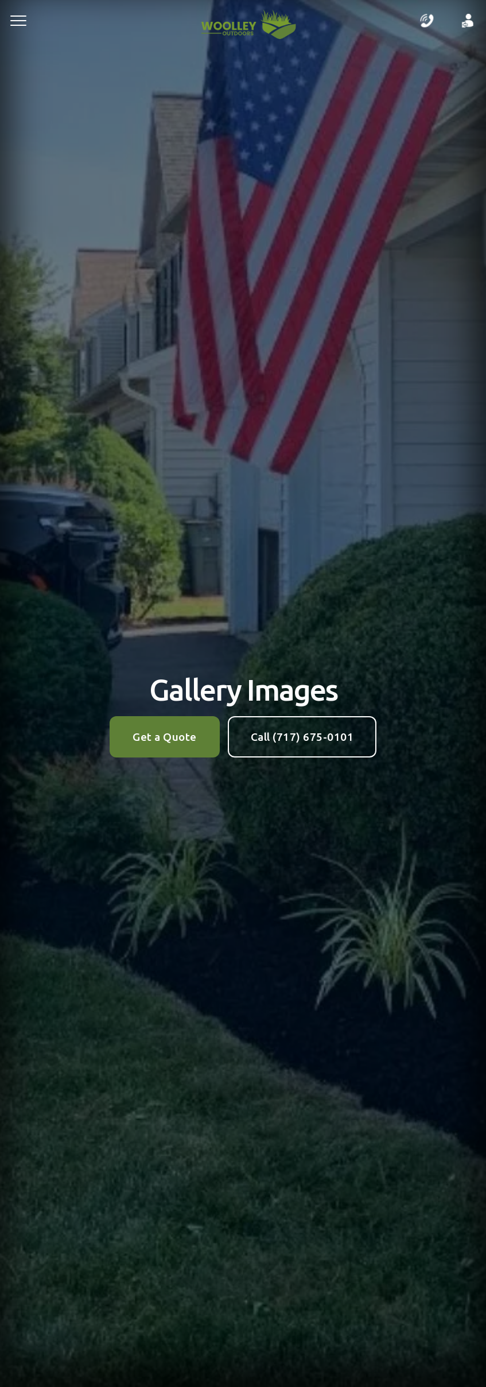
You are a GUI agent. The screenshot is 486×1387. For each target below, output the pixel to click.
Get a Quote (165, 737)
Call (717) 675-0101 (302, 737)
